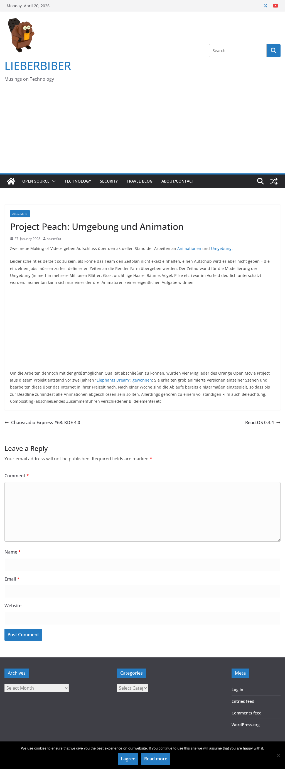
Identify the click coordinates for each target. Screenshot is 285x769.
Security (109, 181)
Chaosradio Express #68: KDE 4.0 (42, 422)
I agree (128, 759)
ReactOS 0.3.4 (263, 422)
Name (12, 552)
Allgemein (20, 214)
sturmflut (54, 238)
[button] (53, 181)
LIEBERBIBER (37, 65)
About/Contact (177, 181)
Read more (155, 759)
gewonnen (142, 380)
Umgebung (221, 248)
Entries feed (243, 701)
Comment (16, 476)
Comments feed (247, 713)
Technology (78, 181)
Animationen (189, 248)
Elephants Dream (113, 380)
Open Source (36, 181)
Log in (237, 689)
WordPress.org (246, 724)
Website (12, 606)
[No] (278, 755)
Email (11, 579)
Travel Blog (140, 181)
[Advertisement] (142, 132)
